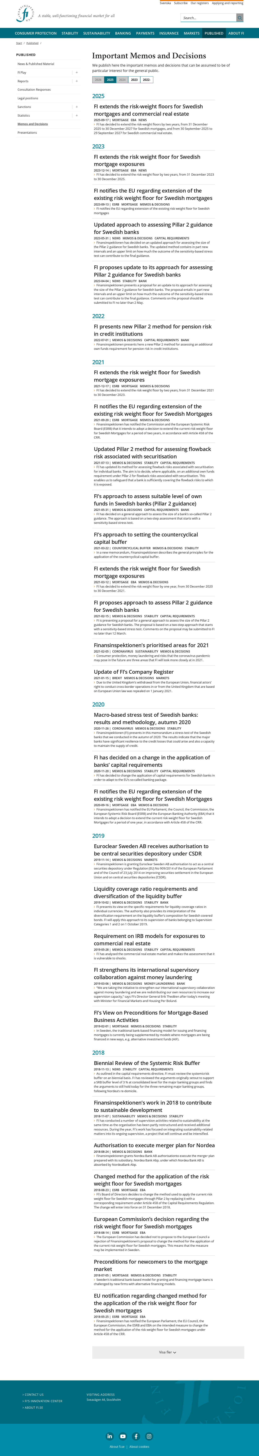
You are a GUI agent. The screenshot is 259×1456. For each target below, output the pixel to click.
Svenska (165, 3)
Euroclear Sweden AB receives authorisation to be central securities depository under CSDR (151, 850)
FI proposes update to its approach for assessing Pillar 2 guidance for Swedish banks (153, 271)
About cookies (139, 1447)
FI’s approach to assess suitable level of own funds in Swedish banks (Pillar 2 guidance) (148, 500)
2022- (146, 80)
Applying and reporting (227, 3)
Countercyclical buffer (131, 548)
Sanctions (24, 107)
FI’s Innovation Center (42, 1401)
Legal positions (28, 98)
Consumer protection (36, 33)
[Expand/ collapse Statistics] (76, 115)
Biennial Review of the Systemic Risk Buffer (147, 1062)
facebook (136, 1442)
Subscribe (181, 3)
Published (214, 33)
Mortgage (120, 120)
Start (19, 43)
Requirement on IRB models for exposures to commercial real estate (149, 939)
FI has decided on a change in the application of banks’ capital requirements (152, 761)
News (142, 120)
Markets (191, 33)
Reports (23, 81)
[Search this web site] (208, 17)
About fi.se (33, 1408)
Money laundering (159, 984)
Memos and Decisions (33, 124)
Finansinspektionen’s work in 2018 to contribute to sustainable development (153, 1106)
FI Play (22, 73)
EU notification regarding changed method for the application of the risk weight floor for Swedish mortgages (150, 1303)
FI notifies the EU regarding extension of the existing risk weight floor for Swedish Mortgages (153, 410)
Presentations (27, 133)
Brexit (117, 678)
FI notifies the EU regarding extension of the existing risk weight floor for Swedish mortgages (153, 194)
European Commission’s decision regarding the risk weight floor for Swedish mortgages (151, 1222)
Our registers (200, 3)
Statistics (24, 116)
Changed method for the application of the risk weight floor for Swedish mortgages (151, 1180)
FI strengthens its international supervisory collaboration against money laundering (146, 973)
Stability (70, 33)
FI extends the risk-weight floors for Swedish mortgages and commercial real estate (148, 110)
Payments (145, 33)
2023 (134, 80)
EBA (133, 120)
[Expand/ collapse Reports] (76, 81)
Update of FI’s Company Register (134, 671)
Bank (143, 281)
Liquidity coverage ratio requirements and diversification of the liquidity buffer (146, 892)
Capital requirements (172, 238)
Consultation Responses (34, 90)
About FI (236, 33)
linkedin (109, 1442)
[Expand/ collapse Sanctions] (76, 107)
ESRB (115, 204)
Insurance (169, 33)
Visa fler (165, 1352)
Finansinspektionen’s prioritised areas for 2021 (151, 645)
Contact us (33, 1395)
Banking (123, 33)
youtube (122, 1442)
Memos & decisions (155, 204)
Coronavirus (122, 651)
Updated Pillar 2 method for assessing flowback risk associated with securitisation (152, 452)
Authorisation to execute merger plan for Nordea (154, 1145)
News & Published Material (36, 64)
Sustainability (96, 33)
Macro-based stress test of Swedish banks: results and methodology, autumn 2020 (146, 718)
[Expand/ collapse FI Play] (76, 72)
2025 (110, 80)
